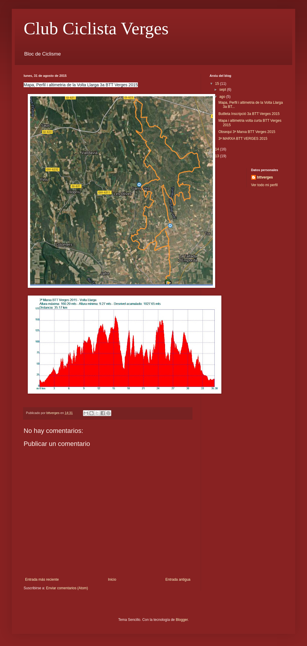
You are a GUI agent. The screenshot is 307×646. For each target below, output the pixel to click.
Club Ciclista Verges (96, 28)
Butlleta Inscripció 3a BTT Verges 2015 (249, 114)
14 (217, 149)
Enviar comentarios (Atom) (67, 588)
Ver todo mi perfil (264, 185)
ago (222, 97)
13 (217, 156)
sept (223, 89)
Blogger (182, 620)
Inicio (112, 579)
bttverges (265, 177)
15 (217, 84)
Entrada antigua (177, 579)
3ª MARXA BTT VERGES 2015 (242, 139)
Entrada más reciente (42, 579)
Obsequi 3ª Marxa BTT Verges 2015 (246, 132)
